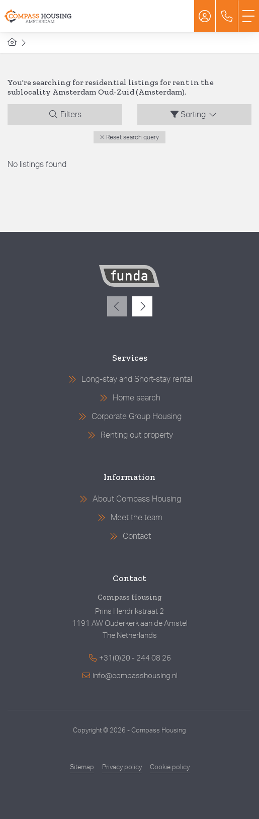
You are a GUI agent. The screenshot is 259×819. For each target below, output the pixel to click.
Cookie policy (170, 767)
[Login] (204, 16)
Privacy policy (122, 767)
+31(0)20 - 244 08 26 (135, 658)
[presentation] (117, 306)
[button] (129, 137)
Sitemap (82, 767)
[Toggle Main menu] (248, 16)
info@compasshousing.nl (135, 676)
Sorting (194, 114)
